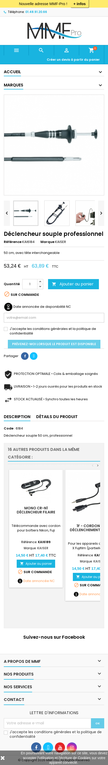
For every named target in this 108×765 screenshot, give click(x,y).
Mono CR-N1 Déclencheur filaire (36, 510)
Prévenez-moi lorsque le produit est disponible (54, 344)
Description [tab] (17, 417)
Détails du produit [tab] (57, 417)
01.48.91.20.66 (36, 12)
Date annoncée (36, 581)
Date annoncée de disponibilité (39, 306)
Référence (12, 242)
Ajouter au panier (73, 284)
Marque (47, 242)
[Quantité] (29, 284)
